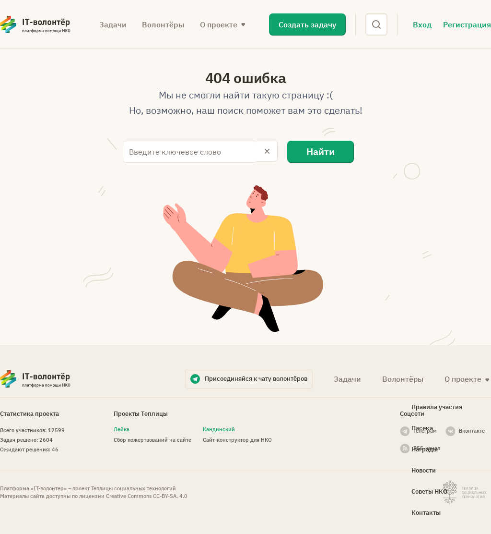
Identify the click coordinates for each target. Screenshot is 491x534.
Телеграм (425, 429)
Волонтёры (163, 24)
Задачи (113, 24)
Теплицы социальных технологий (133, 488)
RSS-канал (426, 447)
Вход (422, 24)
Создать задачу (307, 24)
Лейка (121, 428)
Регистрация (467, 24)
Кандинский (219, 428)
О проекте (218, 24)
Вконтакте (472, 429)
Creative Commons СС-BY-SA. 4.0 (146, 495)
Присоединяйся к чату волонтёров (256, 378)
